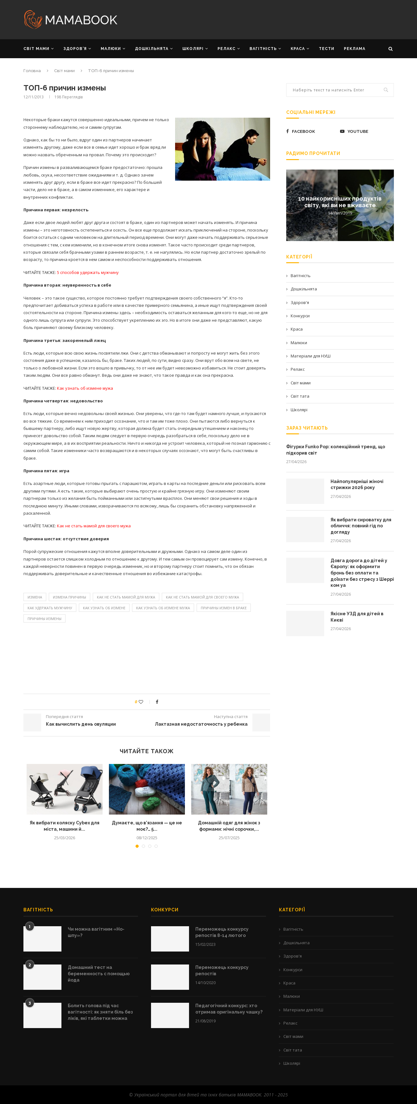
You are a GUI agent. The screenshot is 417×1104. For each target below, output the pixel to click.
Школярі (299, 409)
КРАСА (298, 49)
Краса (297, 329)
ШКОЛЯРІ (193, 49)
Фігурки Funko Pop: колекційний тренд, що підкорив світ (335, 450)
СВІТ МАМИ (36, 49)
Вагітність (301, 275)
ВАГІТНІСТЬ (263, 49)
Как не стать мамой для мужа (126, 597)
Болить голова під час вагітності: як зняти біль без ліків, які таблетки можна (100, 1011)
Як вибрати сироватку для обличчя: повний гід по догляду (361, 526)
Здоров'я (300, 302)
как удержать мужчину (50, 607)
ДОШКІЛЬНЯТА (151, 49)
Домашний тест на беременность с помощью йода (99, 973)
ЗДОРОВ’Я (75, 49)
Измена (35, 597)
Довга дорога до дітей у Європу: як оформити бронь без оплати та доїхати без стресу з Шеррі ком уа (362, 573)
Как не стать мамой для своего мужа (202, 597)
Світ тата (300, 396)
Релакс (298, 369)
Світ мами (64, 70)
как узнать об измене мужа (163, 607)
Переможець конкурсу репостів (222, 970)
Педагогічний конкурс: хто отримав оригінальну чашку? (228, 1008)
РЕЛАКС (227, 49)
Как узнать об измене (104, 607)
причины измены (44, 618)
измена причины (69, 597)
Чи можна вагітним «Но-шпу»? (96, 932)
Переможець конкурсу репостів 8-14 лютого (222, 932)
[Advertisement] (272, 19)
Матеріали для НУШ (311, 356)
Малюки (299, 342)
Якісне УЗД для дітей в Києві (357, 617)
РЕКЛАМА (354, 49)
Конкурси (300, 316)
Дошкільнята (304, 289)
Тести (326, 49)
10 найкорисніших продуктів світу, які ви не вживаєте (340, 201)
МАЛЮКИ (111, 49)
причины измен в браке (224, 607)
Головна (32, 70)
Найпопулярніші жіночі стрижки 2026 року (357, 484)
